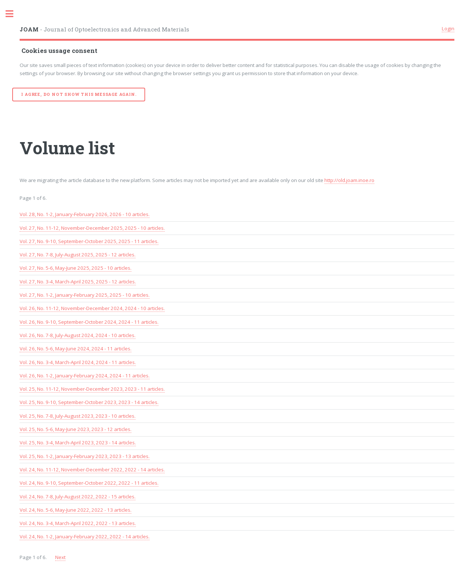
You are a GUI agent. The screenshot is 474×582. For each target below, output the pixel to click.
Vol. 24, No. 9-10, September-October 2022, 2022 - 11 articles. (89, 483)
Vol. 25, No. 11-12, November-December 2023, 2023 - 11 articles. (92, 389)
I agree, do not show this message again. (78, 94)
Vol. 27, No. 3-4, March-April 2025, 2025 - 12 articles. (78, 281)
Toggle (13, 14)
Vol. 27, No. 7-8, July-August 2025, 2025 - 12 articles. (78, 254)
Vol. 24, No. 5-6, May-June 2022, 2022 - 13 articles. (75, 510)
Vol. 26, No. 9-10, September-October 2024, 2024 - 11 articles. (89, 322)
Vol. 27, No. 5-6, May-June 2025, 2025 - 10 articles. (75, 268)
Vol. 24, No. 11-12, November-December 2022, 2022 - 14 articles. (92, 469)
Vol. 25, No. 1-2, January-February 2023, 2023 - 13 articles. (85, 456)
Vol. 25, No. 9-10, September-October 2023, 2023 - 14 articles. (89, 402)
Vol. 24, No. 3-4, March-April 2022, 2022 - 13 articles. (78, 523)
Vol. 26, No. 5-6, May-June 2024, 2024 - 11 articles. (75, 348)
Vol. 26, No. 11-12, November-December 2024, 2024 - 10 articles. (92, 308)
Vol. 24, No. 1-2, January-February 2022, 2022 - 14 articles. (85, 536)
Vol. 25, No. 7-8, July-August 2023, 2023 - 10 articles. (78, 416)
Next (60, 557)
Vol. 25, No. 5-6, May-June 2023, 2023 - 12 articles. (75, 429)
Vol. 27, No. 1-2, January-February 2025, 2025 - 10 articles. (85, 295)
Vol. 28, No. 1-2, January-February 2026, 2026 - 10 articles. (85, 214)
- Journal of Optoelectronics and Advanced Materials (104, 29)
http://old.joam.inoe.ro (349, 180)
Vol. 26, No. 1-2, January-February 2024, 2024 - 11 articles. (85, 375)
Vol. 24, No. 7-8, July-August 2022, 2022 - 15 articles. (78, 496)
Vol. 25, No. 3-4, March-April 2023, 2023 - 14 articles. (78, 442)
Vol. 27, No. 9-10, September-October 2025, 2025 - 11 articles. (89, 241)
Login (448, 28)
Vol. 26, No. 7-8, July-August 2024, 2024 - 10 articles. (78, 335)
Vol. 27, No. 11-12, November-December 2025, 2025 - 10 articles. (92, 228)
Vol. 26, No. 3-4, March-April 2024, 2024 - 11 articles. (78, 362)
